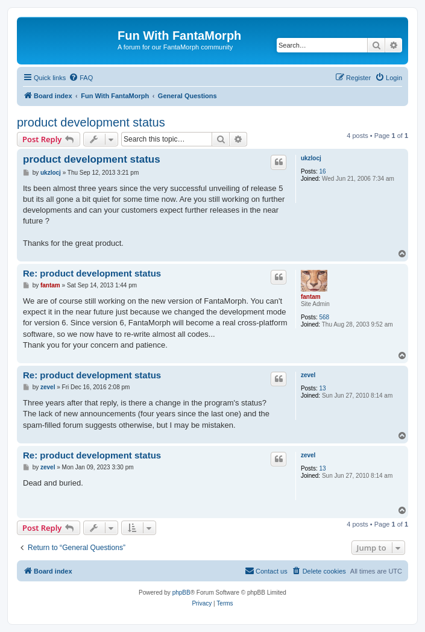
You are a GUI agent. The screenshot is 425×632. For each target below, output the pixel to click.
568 (324, 317)
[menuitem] (81, 77)
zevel (308, 375)
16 (322, 171)
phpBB (181, 592)
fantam (311, 296)
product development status (91, 122)
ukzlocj (311, 158)
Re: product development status (92, 273)
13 (322, 388)
